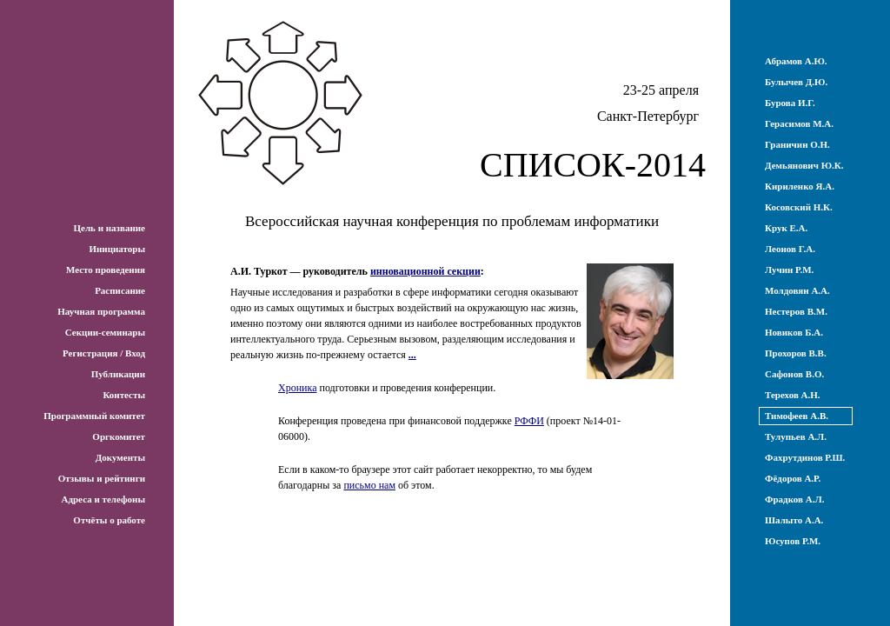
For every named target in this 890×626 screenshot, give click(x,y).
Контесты (124, 395)
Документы (120, 457)
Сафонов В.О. (794, 374)
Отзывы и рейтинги (101, 478)
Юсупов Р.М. (792, 541)
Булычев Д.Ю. (796, 82)
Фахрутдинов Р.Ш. (805, 457)
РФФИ (529, 421)
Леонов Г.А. (790, 248)
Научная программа (101, 311)
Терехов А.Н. (792, 395)
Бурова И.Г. (790, 102)
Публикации (118, 374)
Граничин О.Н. (797, 144)
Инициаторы (117, 248)
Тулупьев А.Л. (796, 436)
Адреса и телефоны (103, 499)
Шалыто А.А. (794, 520)
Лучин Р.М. (789, 269)
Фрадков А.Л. (794, 499)
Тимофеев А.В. (796, 415)
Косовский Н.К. (799, 207)
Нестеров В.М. (796, 311)
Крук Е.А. (786, 228)
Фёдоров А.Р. (792, 478)
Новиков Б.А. (794, 332)
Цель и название (109, 228)
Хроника (297, 388)
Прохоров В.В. (796, 353)
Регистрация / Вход (104, 353)
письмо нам (369, 485)
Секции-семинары (105, 332)
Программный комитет (94, 415)
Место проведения (105, 269)
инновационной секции (425, 271)
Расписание (120, 290)
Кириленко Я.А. (799, 186)
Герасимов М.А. (799, 123)
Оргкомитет (118, 436)
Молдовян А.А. (797, 290)
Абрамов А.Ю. (796, 61)
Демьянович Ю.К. (804, 165)
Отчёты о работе (109, 520)
